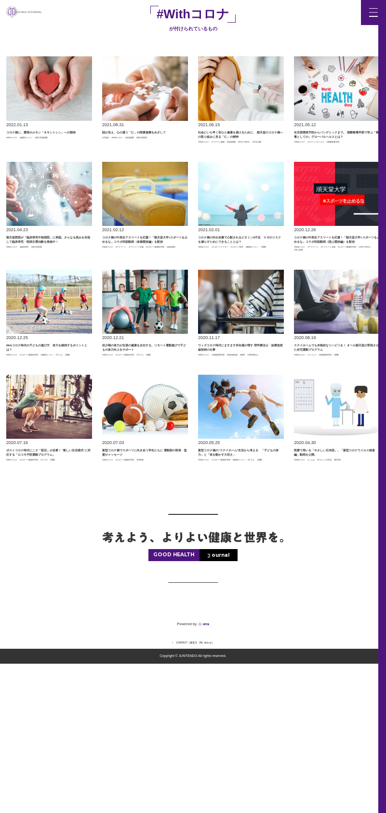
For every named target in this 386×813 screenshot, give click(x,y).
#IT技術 (109, 156)
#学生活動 (263, 179)
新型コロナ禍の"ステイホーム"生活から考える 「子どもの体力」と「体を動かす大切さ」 (240, 574)
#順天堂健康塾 (20, 160)
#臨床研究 (45, 318)
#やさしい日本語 (310, 598)
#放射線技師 (210, 463)
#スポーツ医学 (212, 323)
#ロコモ (14, 607)
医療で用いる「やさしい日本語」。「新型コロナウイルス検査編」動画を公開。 (334, 574)
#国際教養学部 (308, 179)
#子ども (47, 463)
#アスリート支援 (118, 323)
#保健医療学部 (241, 458)
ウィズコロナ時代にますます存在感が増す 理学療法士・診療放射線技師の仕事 (239, 439)
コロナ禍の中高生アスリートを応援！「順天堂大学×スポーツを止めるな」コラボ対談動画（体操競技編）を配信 (144, 294)
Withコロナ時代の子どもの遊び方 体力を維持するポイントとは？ (47, 439)
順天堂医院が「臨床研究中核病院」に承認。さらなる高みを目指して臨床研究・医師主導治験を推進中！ (46, 294)
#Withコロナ (18, 156)
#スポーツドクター (246, 318)
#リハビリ (333, 458)
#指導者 (110, 598)
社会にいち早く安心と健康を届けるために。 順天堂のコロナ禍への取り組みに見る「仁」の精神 (239, 150)
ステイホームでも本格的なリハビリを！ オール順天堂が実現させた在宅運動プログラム (335, 439)
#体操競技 (112, 328)
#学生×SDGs (235, 179)
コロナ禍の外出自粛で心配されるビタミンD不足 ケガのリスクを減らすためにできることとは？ (240, 294)
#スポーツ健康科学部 (160, 323)
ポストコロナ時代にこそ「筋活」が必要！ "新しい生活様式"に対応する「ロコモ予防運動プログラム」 (48, 578)
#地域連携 (161, 156)
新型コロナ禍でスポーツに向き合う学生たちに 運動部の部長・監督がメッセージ (143, 574)
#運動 (270, 323)
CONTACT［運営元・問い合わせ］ (195, 791)
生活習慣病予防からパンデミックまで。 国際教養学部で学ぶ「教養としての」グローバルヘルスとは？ (334, 150)
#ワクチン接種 (241, 173)
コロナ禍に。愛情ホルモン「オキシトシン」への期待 (46, 140)
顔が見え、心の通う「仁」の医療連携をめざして (142, 140)
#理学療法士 (255, 463)
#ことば (331, 593)
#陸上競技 (334, 328)
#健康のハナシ (49, 156)
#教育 (233, 463)
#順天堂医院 (114, 160)
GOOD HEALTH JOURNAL (55, 12)
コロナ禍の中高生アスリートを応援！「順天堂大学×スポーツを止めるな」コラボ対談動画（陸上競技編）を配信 (336, 294)
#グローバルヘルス (341, 173)
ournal (220, 704)
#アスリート (143, 318)
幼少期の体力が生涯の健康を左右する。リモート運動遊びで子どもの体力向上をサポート (142, 439)
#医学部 (339, 598)
